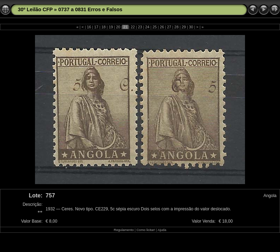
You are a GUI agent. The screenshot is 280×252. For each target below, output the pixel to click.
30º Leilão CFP (35, 9)
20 (118, 27)
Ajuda (162, 230)
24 (147, 27)
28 (176, 27)
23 (140, 27)
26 (162, 27)
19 (111, 27)
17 (96, 27)
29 (184, 27)
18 (103, 27)
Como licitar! (145, 230)
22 (133, 27)
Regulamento (124, 230)
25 (155, 27)
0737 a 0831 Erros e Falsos (90, 9)
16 (89, 27)
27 (169, 27)
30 (191, 27)
